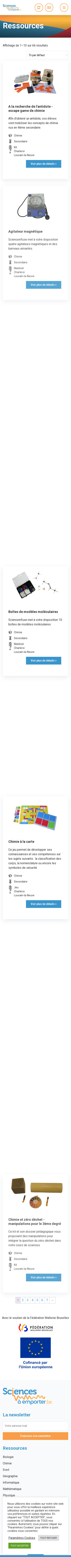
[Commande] (47, 55)
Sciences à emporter (12, 7)
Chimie (7, 1463)
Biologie (8, 1457)
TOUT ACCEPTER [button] (20, 1545)
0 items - (39, 7)
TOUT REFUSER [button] (48, 1537)
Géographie (10, 1476)
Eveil (6, 1470)
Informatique (11, 1482)
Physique (9, 1495)
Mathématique (12, 1489)
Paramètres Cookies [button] (21, 1538)
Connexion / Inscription (49, 7)
